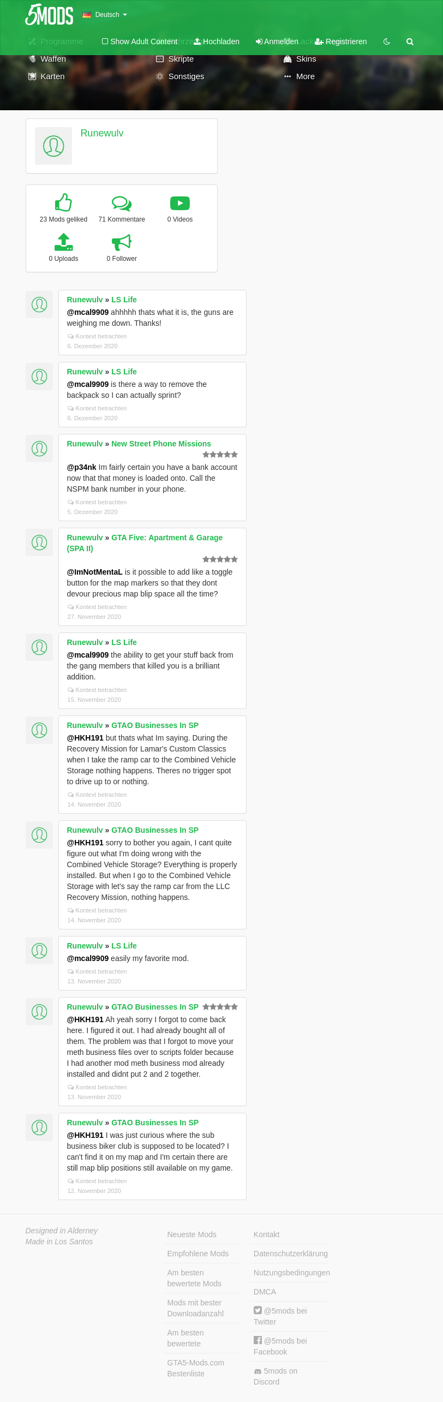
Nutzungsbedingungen (291, 1272)
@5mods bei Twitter (280, 1316)
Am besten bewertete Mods (194, 1278)
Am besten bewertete (185, 1338)
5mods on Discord (275, 1376)
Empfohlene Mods (198, 1253)
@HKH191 (85, 737)
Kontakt (266, 1234)
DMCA (265, 1291)
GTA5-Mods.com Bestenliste (196, 1368)
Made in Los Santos (59, 1241)
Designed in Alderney (62, 1230)
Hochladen (217, 41)
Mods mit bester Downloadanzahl (195, 1308)
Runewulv (101, 133)
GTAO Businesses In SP (155, 725)
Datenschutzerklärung (291, 1253)
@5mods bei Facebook (280, 1346)
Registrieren (341, 41)
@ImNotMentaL (95, 572)
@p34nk (82, 467)
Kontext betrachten (97, 336)
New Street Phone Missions (161, 443)
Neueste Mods (192, 1234)
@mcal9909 (88, 312)
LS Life (124, 299)
